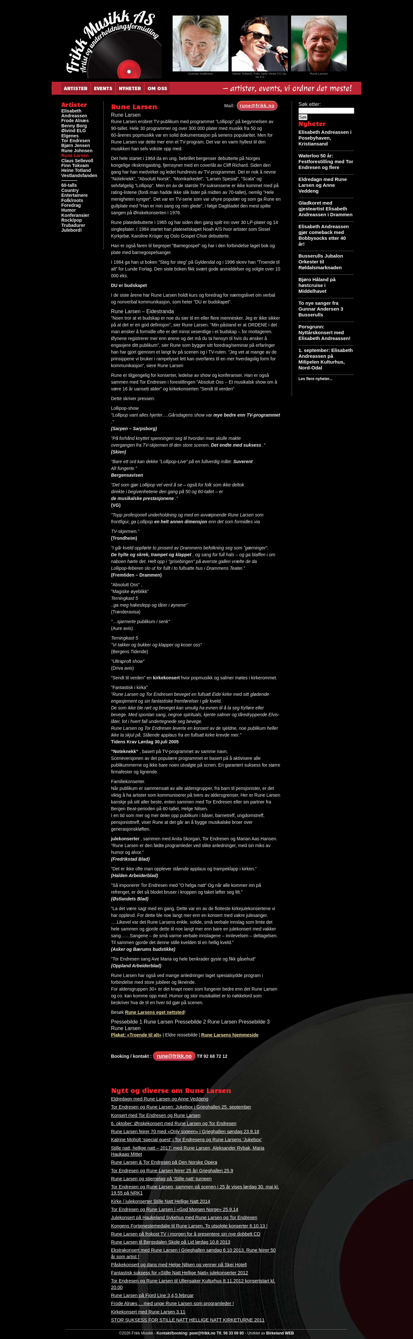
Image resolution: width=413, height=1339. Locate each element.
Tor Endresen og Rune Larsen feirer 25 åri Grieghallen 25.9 (172, 1170)
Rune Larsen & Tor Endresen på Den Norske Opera (164, 1162)
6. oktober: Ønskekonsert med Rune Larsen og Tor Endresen (174, 1123)
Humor (68, 210)
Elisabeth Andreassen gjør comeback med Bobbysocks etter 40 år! (323, 235)
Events (103, 88)
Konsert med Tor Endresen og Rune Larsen (155, 1115)
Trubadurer (73, 225)
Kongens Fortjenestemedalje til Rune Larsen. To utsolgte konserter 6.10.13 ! (189, 1225)
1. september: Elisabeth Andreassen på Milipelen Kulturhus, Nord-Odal (325, 358)
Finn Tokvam (75, 165)
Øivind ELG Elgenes (73, 133)
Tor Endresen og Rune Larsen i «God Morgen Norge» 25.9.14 (174, 1209)
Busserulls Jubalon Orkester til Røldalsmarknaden (320, 261)
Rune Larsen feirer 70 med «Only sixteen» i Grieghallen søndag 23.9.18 (185, 1131)
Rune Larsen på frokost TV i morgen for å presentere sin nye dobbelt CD (185, 1234)
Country (70, 190)
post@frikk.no (202, 1333)
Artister (75, 88)
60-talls (69, 185)
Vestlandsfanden (79, 175)
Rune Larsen (75, 155)
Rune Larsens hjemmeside (229, 1034)
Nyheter (130, 88)
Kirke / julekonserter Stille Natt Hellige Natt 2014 (160, 1201)
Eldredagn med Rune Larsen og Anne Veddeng (159, 1098)
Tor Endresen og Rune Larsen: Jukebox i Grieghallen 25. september (181, 1107)
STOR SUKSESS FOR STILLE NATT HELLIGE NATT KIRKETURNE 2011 (188, 1320)
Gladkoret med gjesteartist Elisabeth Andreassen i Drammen (325, 208)
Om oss (157, 88)
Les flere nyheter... (315, 379)
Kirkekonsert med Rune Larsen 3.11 (148, 1311)
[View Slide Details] (200, 43)
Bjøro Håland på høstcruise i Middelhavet (317, 285)
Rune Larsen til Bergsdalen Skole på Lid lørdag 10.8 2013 (170, 1242)
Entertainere (74, 195)
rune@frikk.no (257, 105)
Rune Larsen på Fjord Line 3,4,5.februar (152, 1295)
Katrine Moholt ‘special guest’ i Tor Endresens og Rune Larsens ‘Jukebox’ (186, 1139)
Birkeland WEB (280, 1333)
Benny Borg (74, 125)
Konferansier (75, 215)
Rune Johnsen (76, 150)
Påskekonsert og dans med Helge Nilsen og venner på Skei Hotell (179, 1264)
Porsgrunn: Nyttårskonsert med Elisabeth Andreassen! (324, 332)
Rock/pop (71, 220)
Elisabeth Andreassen (74, 113)
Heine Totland (76, 170)
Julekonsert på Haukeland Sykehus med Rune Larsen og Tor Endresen (184, 1217)
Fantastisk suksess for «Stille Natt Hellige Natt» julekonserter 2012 (179, 1272)
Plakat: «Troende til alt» (136, 1034)
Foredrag (71, 205)
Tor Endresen (75, 140)
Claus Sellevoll (77, 160)
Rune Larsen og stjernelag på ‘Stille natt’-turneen (161, 1178)
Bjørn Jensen (75, 145)
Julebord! (71, 230)
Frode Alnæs (75, 120)
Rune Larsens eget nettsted (155, 1012)
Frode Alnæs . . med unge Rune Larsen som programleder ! (172, 1303)
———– (69, 180)
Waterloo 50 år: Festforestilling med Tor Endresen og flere (325, 161)
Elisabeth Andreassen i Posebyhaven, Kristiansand (325, 137)
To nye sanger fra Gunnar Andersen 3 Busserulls (320, 308)
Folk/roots (72, 200)
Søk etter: (309, 104)
